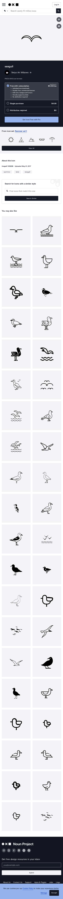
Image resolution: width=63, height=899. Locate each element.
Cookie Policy (28, 888)
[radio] (31, 91)
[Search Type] (5, 10)
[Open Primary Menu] (3, 4)
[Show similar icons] (59, 26)
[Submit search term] (58, 10)
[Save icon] (59, 19)
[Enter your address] (31, 865)
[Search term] (32, 10)
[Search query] (31, 191)
